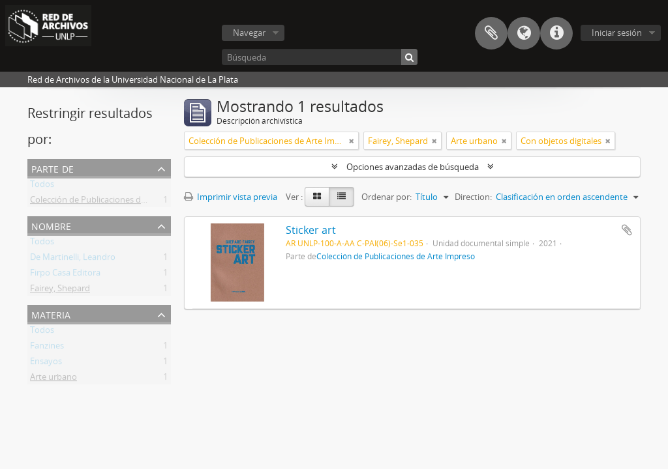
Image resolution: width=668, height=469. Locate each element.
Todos (42, 186)
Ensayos (46, 363)
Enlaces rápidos (556, 33)
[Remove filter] (351, 140)
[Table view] (341, 196)
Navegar (249, 32)
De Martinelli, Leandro (72, 259)
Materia (50, 313)
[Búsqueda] (320, 57)
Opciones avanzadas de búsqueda (412, 167)
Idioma (524, 33)
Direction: (473, 197)
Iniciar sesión (617, 32)
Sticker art (311, 230)
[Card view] (317, 196)
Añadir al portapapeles (626, 229)
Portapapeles (491, 33)
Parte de (52, 168)
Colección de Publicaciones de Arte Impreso (114, 202)
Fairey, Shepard (60, 290)
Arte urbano (53, 379)
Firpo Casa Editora (65, 275)
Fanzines (47, 348)
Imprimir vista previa (230, 197)
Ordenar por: (386, 197)
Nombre (51, 225)
